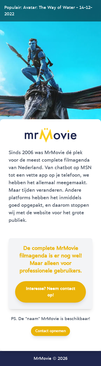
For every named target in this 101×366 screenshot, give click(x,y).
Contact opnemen (50, 331)
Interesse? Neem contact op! (50, 292)
